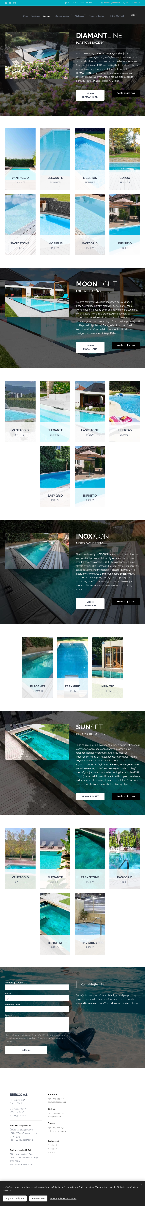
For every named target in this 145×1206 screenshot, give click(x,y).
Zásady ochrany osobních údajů (20, 1038)
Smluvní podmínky (46, 1038)
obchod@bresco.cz (112, 2)
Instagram (52, 1148)
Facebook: (53, 1145)
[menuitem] (31, 15)
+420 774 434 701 (133, 2)
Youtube (52, 1152)
